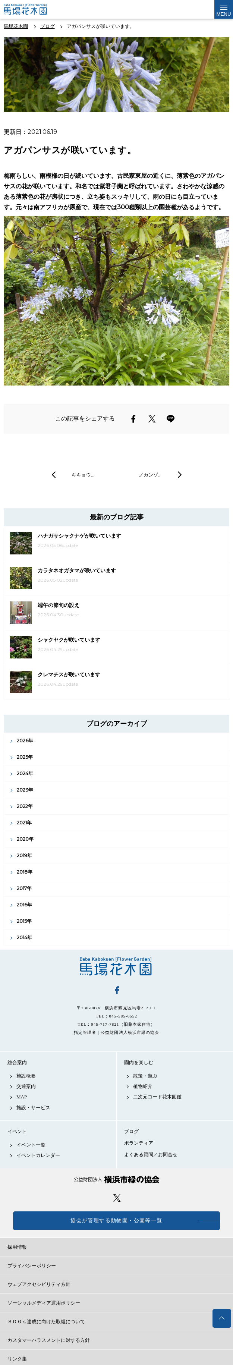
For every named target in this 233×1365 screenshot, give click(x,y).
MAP (21, 1097)
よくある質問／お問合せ (150, 1154)
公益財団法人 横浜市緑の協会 (116, 1179)
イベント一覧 (30, 1145)
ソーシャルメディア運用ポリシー (43, 1303)
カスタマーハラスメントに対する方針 (48, 1340)
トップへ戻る (221, 1318)
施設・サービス (33, 1107)
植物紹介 (142, 1086)
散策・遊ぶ (145, 1076)
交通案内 (26, 1086)
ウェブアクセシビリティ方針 (38, 1284)
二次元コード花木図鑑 (157, 1097)
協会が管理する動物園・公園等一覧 (116, 1220)
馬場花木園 (116, 966)
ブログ (131, 1131)
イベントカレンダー (38, 1155)
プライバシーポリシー (31, 1265)
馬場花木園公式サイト (33, 9)
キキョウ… (83, 475)
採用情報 (17, 1247)
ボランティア (138, 1143)
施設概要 (26, 1076)
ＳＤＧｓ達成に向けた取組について (46, 1321)
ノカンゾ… (150, 475)
